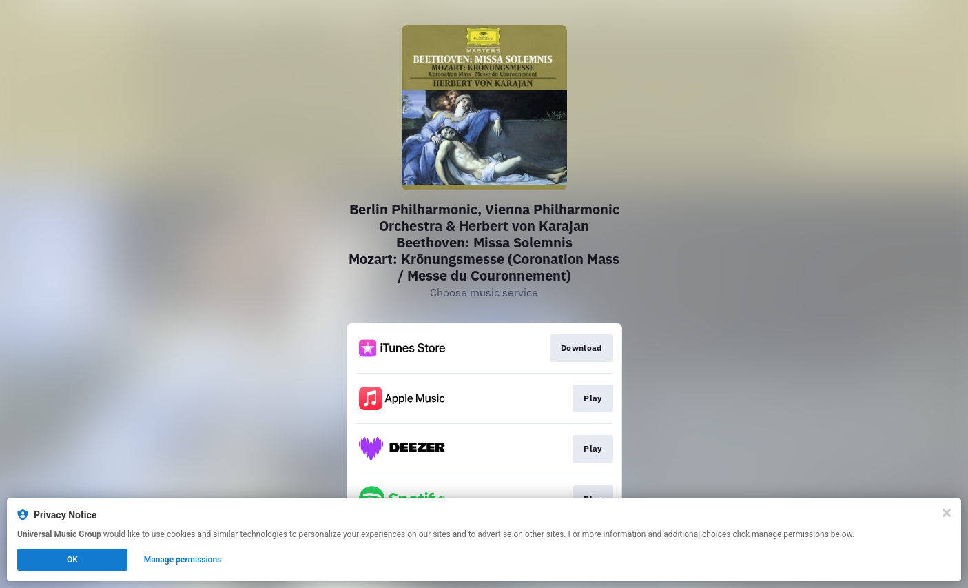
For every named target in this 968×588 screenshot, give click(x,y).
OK (72, 560)
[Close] (947, 513)
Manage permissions (183, 560)
